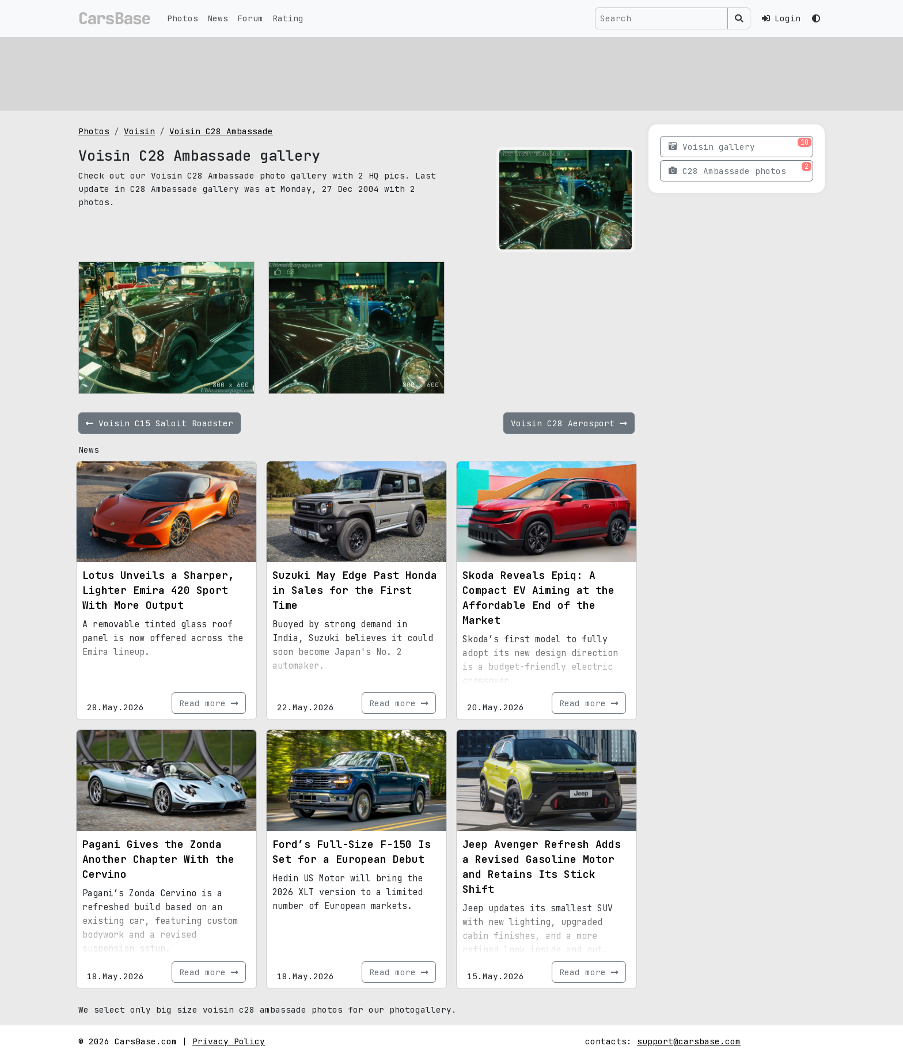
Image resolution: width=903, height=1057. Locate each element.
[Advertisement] (423, 72)
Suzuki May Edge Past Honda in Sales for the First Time (354, 590)
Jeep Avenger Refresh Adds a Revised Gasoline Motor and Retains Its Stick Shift (541, 867)
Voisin (139, 131)
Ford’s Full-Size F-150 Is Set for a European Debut (351, 852)
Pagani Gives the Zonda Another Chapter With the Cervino (158, 859)
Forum (250, 18)
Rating (287, 18)
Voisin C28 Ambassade (221, 131)
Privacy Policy (228, 1041)
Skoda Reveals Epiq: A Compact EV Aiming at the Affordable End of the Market (538, 598)
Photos (182, 18)
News (217, 18)
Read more (208, 703)
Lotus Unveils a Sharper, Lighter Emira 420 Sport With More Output (158, 590)
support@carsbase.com (689, 1041)
